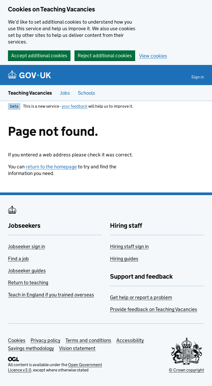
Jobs (65, 93)
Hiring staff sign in (129, 246)
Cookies (16, 340)
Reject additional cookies (105, 55)
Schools (86, 93)
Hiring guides (124, 259)
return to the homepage (51, 167)
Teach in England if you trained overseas (51, 295)
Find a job (18, 259)
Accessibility (130, 340)
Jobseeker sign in (26, 246)
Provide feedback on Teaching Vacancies (153, 309)
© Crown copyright (186, 369)
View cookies (153, 55)
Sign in (197, 77)
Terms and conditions (88, 340)
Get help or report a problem (141, 297)
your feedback (74, 106)
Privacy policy (45, 340)
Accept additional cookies (39, 55)
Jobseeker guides (27, 270)
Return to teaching (28, 282)
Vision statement (77, 348)
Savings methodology (31, 348)
